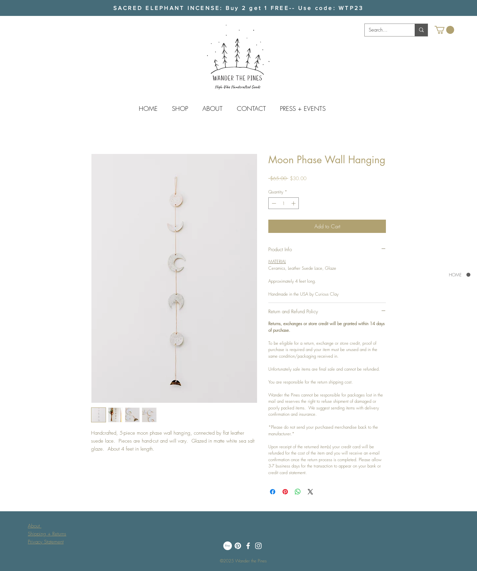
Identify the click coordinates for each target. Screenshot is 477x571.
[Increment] (294, 203)
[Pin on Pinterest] (285, 492)
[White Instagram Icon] (258, 545)
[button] (444, 30)
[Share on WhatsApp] (298, 492)
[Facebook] (248, 545)
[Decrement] (273, 203)
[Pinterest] (238, 545)
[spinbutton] (283, 203)
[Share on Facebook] (273, 492)
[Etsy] (227, 545)
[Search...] (385, 30)
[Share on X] (310, 492)
